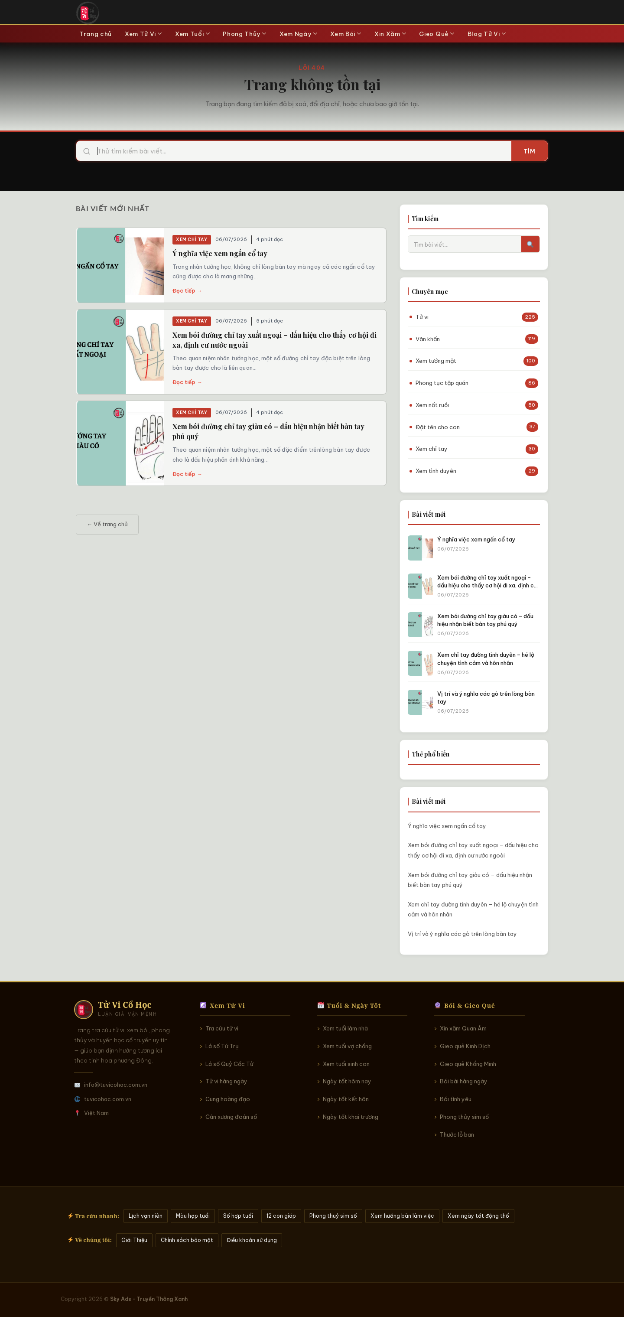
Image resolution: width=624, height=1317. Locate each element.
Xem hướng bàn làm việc (402, 1216)
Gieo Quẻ (436, 33)
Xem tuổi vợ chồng (347, 1046)
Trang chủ (95, 34)
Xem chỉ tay (192, 239)
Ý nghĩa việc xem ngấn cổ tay (219, 253)
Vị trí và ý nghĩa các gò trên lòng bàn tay (462, 933)
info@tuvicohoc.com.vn (115, 1084)
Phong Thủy (244, 33)
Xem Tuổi (192, 33)
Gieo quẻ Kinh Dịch (465, 1046)
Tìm (529, 151)
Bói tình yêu (455, 1098)
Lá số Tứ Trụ (222, 1046)
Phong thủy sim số (464, 1116)
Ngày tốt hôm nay (347, 1081)
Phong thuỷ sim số (333, 1216)
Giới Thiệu (134, 1240)
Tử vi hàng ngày (226, 1081)
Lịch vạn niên (145, 1216)
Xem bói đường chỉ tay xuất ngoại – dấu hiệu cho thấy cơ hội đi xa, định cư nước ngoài (473, 849)
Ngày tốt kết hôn (346, 1098)
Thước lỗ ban (457, 1134)
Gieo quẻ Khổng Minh (468, 1063)
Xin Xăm (390, 33)
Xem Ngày (298, 33)
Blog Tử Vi (487, 33)
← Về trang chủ (107, 524)
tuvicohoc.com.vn (107, 1098)
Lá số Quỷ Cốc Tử (229, 1063)
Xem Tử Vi (143, 33)
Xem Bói (345, 33)
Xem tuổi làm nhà (345, 1028)
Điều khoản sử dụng (252, 1240)
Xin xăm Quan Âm (463, 1028)
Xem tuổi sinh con (346, 1063)
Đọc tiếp (187, 291)
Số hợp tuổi (238, 1216)
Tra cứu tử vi (221, 1028)
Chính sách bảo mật (187, 1240)
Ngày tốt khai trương (350, 1116)
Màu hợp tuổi (193, 1216)
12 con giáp (281, 1216)
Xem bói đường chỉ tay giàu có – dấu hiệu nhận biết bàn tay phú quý (470, 879)
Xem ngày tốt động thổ (478, 1216)
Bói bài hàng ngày (464, 1081)
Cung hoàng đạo (227, 1098)
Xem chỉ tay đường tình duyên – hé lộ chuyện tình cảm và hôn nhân (473, 909)
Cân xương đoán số (231, 1116)
